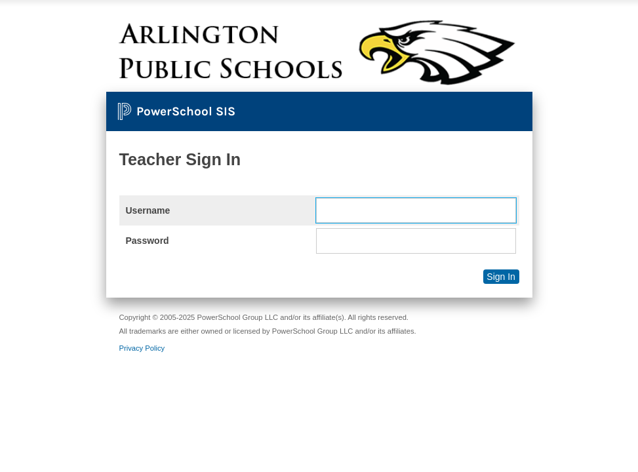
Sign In (501, 276)
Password (147, 240)
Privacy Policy (142, 348)
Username (148, 210)
